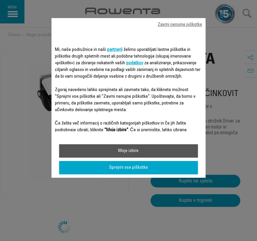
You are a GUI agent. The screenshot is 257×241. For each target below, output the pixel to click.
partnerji (114, 50)
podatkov (134, 63)
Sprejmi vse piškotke (128, 167)
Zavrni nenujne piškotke (180, 24)
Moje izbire (128, 151)
